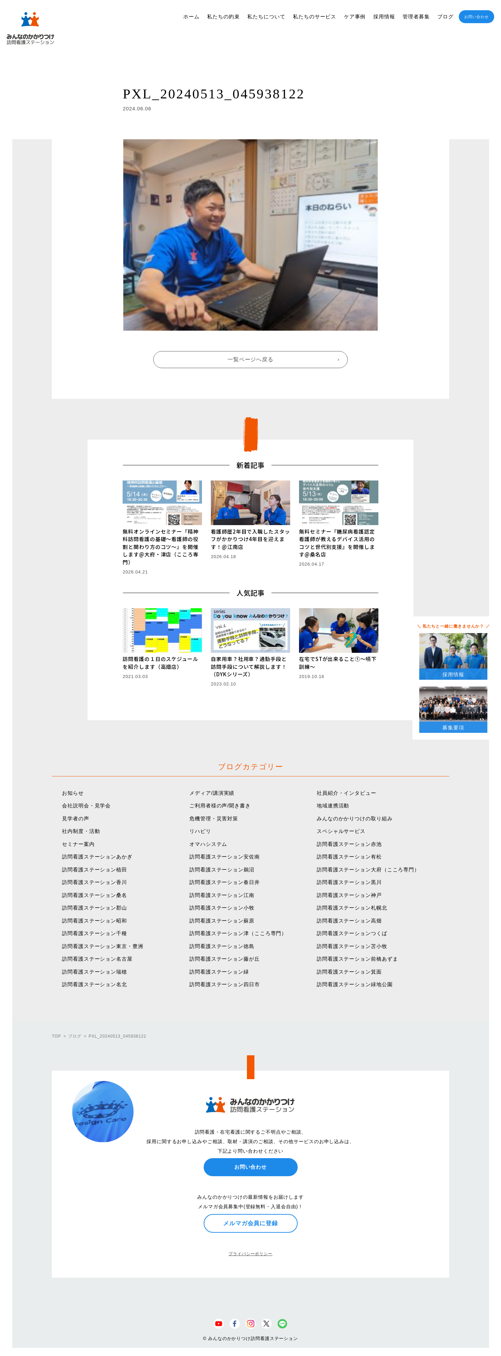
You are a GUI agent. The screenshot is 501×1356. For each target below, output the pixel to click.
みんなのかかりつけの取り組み (355, 818)
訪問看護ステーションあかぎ (97, 857)
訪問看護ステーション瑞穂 (94, 972)
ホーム (191, 16)
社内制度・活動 (81, 831)
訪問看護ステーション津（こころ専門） (238, 933)
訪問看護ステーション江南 (221, 895)
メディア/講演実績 (211, 793)
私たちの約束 (223, 16)
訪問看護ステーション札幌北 (352, 908)
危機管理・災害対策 (213, 818)
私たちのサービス (314, 16)
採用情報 (384, 16)
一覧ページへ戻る (250, 359)
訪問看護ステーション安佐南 (224, 857)
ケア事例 (355, 16)
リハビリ (200, 831)
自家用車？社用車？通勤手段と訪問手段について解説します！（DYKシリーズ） (249, 666)
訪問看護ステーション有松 (349, 857)
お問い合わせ (476, 17)
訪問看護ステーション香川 (94, 882)
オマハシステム (208, 844)
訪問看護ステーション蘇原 (221, 921)
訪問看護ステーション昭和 (94, 921)
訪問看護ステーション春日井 (224, 882)
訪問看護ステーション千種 (94, 933)
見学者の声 (75, 818)
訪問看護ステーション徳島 (221, 946)
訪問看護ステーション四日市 (224, 984)
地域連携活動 (333, 805)
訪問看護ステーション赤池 (349, 844)
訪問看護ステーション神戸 (349, 895)
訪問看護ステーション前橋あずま (357, 959)
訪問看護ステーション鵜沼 (221, 869)
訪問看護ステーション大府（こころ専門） (368, 869)
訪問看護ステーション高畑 (349, 921)
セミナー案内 (78, 844)
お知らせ (73, 793)
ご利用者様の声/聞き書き (220, 805)
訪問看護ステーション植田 (94, 869)
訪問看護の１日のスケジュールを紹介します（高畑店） (160, 662)
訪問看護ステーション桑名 (94, 895)
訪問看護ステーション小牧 (221, 908)
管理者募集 (416, 16)
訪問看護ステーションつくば (352, 933)
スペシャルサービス (341, 831)
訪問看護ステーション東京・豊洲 (102, 946)
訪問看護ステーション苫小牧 (352, 946)
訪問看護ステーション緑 (219, 972)
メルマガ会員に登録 (250, 1223)
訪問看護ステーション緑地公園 (355, 984)
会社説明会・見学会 (86, 805)
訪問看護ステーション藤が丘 (224, 959)
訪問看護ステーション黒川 (349, 882)
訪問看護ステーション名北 (94, 984)
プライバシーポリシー (250, 1253)
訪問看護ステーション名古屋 (97, 959)
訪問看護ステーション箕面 (349, 972)
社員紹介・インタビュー (346, 793)
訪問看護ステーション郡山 (94, 908)
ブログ (445, 16)
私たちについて (266, 16)
